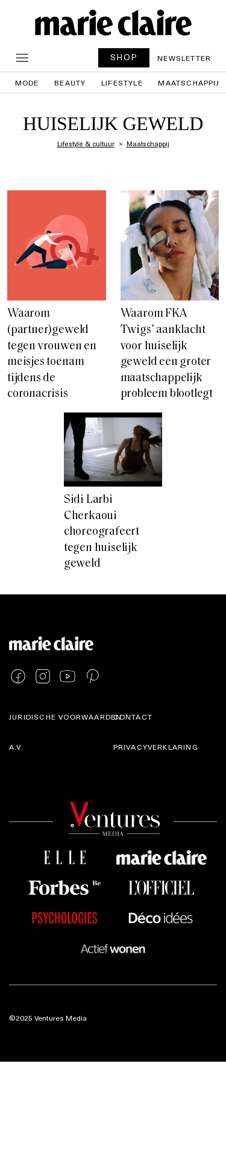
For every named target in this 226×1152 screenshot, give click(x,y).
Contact (132, 716)
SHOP (124, 57)
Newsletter (184, 57)
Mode (27, 82)
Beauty (70, 82)
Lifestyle (122, 82)
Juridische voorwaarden (65, 716)
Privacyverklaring (155, 746)
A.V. (16, 746)
